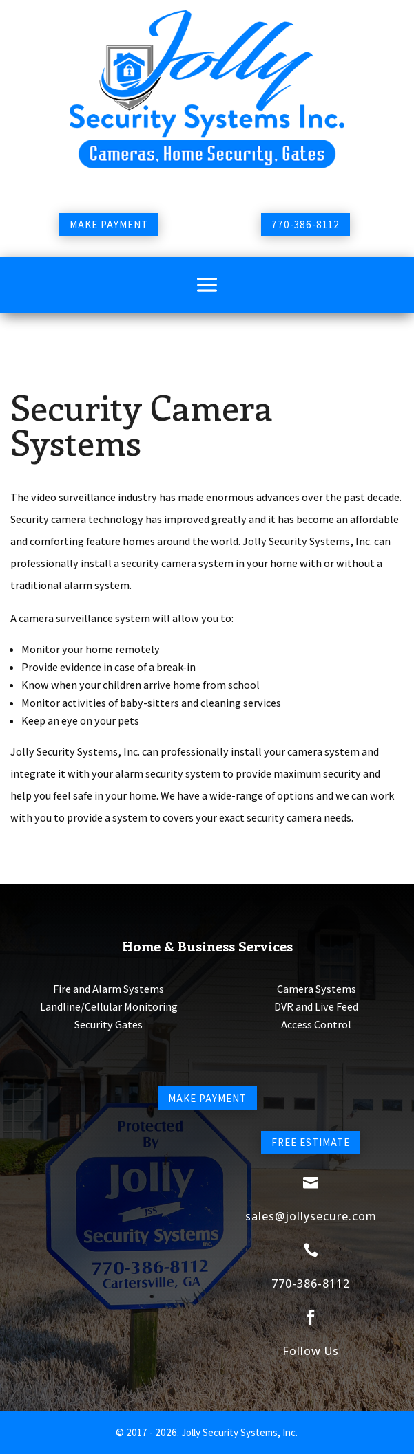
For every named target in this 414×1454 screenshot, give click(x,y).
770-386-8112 (305, 224)
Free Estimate (310, 1142)
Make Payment (109, 224)
